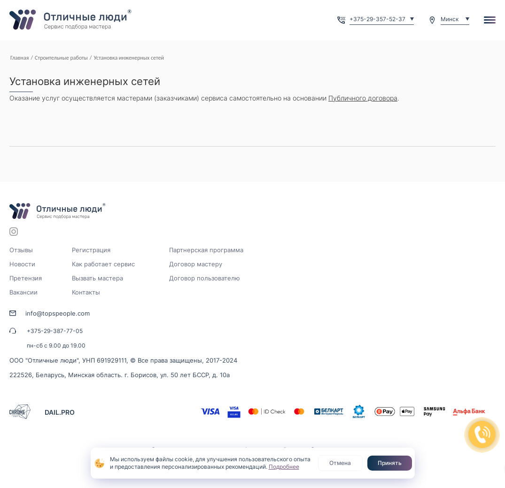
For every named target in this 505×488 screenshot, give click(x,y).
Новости (22, 264)
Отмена (340, 462)
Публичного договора (362, 98)
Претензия (25, 278)
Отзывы (21, 250)
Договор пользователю (204, 278)
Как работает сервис (103, 264)
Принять (390, 462)
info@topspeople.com (57, 313)
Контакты (86, 292)
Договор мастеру (195, 264)
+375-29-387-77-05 (55, 330)
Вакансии (23, 292)
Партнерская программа (206, 250)
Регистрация (91, 250)
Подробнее (284, 466)
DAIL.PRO (60, 412)
